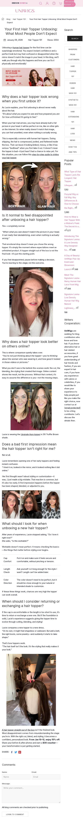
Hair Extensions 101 (73, 117)
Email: (34, 772)
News (72, 140)
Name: (4, 772)
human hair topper (21, 47)
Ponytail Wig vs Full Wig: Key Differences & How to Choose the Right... (71, 201)
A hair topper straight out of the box (18, 730)
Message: (6, 784)
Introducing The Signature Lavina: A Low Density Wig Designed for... (72, 243)
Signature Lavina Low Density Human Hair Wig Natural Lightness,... (71, 301)
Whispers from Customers (73, 54)
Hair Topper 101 (72, 71)
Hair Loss (72, 131)
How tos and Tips (72, 149)
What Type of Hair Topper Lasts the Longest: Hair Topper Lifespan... (72, 178)
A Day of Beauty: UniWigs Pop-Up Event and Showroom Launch (72, 262)
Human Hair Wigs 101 (72, 88)
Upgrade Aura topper (30, 434)
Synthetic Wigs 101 (73, 102)
